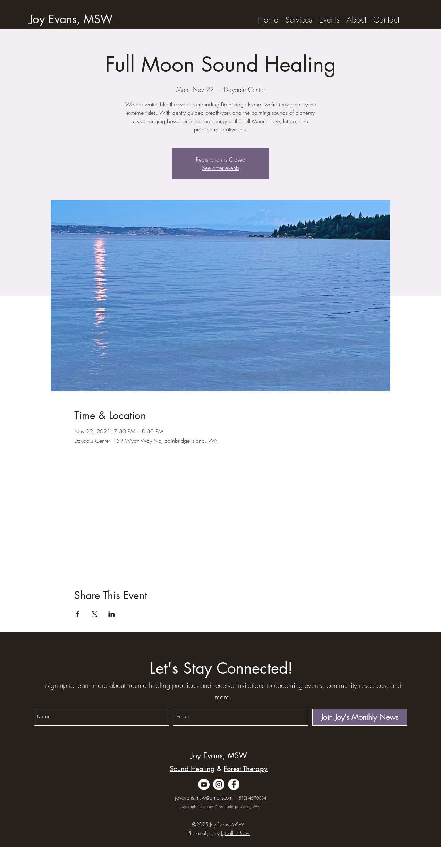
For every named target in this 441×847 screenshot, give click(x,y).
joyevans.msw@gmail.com (203, 797)
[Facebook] (233, 784)
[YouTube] (204, 784)
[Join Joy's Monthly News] (359, 717)
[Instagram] (218, 784)
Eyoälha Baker (235, 833)
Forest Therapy (246, 768)
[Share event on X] (94, 614)
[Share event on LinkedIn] (111, 614)
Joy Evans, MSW (218, 755)
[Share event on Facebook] (77, 614)
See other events (220, 168)
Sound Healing (192, 768)
